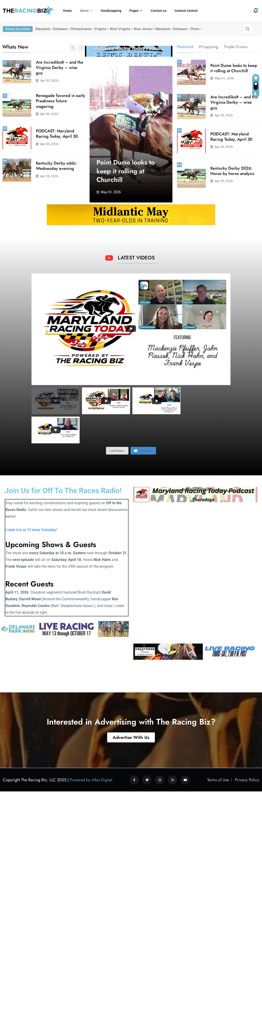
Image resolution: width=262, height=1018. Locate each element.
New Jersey (143, 29)
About (84, 10)
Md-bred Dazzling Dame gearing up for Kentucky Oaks (79, 67)
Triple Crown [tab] (236, 47)
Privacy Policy (247, 742)
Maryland (42, 29)
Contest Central (186, 10)
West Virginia (120, 29)
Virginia (100, 29)
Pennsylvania (81, 29)
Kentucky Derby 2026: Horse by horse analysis (79, 133)
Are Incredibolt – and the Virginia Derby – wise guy (234, 102)
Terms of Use (218, 742)
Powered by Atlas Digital (91, 742)
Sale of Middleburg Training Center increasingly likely (75, 101)
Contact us (158, 10)
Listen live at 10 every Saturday (30, 492)
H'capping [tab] (208, 47)
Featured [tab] (185, 47)
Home (67, 10)
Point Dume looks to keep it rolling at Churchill (126, 171)
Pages (134, 10)
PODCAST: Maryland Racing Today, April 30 (231, 136)
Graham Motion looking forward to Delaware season (78, 166)
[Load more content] (117, 413)
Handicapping (111, 10)
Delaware (60, 29)
